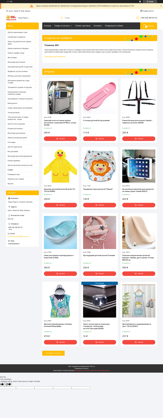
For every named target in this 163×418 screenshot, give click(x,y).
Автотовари (12, 57)
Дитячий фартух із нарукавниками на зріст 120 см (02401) (136, 325)
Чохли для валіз (14, 112)
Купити (62, 138)
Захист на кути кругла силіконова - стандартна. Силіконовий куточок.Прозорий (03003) (96, 326)
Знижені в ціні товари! (16, 179)
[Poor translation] (8, 385)
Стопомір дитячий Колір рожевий (96, 120)
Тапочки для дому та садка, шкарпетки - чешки (18, 118)
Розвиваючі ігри (14, 174)
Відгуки (10, 184)
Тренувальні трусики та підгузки (20, 87)
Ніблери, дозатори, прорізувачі (19, 76)
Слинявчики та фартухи (16, 37)
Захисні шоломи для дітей (17, 138)
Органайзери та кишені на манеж (20, 99)
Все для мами (13, 151)
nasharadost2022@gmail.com (18, 236)
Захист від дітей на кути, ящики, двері (19, 43)
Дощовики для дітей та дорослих (20, 67)
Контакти (98, 26)
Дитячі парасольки (15, 147)
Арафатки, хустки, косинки (18, 71)
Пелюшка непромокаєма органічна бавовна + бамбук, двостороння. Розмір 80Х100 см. (138, 258)
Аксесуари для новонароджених (20, 156)
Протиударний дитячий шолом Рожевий (99, 255)
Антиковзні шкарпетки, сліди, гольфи (19, 82)
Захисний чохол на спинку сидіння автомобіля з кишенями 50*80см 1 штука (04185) (60, 123)
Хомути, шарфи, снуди (16, 53)
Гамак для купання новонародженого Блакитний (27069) (59, 257)
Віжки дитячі (12, 103)
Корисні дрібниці (14, 161)
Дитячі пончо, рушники (16, 124)
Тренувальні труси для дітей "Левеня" (98, 189)
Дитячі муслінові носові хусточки (20, 165)
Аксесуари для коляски (16, 62)
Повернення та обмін (114, 26)
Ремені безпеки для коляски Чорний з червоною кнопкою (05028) (137, 122)
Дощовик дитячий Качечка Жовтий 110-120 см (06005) (59, 190)
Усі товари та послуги (53, 353)
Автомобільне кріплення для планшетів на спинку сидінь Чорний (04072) (138, 190)
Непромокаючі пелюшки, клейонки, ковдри (17, 93)
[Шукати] (61, 18)
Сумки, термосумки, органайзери (20, 108)
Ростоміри (11, 142)
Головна (47, 26)
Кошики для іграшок (15, 128)
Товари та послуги (62, 26)
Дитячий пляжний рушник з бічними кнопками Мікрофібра (58, 325)
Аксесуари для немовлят (55, 56)
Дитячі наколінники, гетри (17, 32)
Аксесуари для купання (16, 133)
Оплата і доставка (82, 26)
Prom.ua (92, 366)
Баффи (10, 170)
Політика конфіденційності (101, 370)
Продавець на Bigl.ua (81, 368)
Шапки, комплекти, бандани (18, 48)
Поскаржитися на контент (83, 370)
